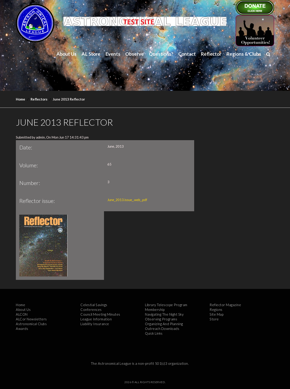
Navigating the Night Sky (164, 314)
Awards (22, 329)
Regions (216, 309)
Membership (154, 309)
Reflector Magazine (225, 305)
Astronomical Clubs (31, 324)
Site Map (216, 314)
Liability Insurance (94, 324)
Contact (187, 54)
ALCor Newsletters (31, 319)
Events (112, 54)
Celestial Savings (93, 305)
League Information (96, 319)
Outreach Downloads (162, 329)
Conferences (91, 309)
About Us (66, 54)
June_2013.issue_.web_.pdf (127, 200)
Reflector (211, 54)
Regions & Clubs (243, 54)
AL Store (91, 54)
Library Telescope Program (166, 305)
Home (20, 99)
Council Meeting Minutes (100, 314)
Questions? (161, 54)
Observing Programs (161, 319)
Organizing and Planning (164, 324)
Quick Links (154, 333)
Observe (134, 54)
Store (214, 319)
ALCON (22, 314)
